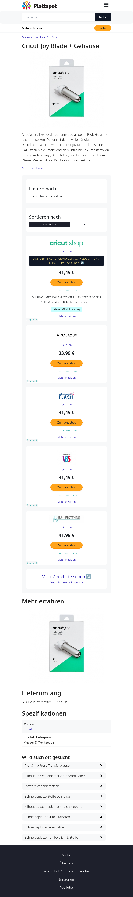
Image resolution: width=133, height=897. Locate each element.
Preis (87, 224)
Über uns (66, 863)
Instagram (66, 879)
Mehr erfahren (32, 28)
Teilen (66, 251)
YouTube (66, 887)
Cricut (28, 729)
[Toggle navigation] (106, 5)
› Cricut (54, 37)
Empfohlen (49, 224)
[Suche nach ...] (58, 17)
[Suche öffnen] (97, 5)
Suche (66, 855)
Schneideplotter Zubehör (35, 37)
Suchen (103, 17)
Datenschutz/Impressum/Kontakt (66, 871)
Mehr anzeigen (66, 316)
